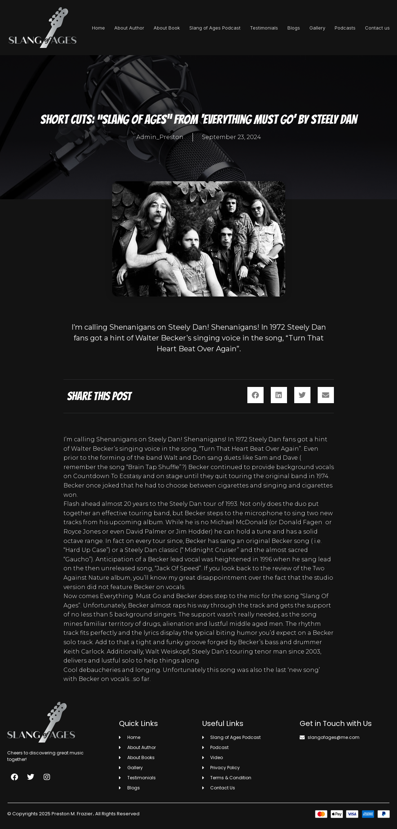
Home (98, 28)
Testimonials (264, 28)
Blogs (293, 28)
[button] (255, 395)
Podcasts (345, 28)
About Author (129, 28)
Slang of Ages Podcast (215, 28)
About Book (167, 28)
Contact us (377, 28)
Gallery (317, 28)
